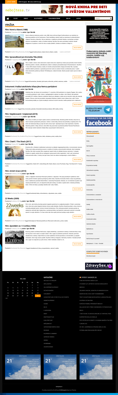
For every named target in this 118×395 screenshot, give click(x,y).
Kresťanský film (15, 136)
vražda (55, 52)
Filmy (15, 18)
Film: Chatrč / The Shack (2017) (18, 141)
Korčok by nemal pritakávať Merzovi (91, 303)
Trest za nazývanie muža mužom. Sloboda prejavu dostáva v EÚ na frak (95, 298)
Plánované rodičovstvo (54, 221)
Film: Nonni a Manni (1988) (16, 29)
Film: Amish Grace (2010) (15, 170)
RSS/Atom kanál (90, 256)
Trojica (80, 164)
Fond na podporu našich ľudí (89, 280)
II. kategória (47, 310)
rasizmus (60, 81)
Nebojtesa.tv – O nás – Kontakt (94, 243)
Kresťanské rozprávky (92, 160)
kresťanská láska (34, 193)
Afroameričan (32, 81)
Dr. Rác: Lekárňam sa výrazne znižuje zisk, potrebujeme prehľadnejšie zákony (93, 328)
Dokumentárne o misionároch (94, 199)
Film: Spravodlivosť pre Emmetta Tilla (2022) (23, 56)
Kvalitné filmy (14, 52)
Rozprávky (38, 18)
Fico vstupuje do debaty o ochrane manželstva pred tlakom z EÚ (96, 322)
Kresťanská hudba (91, 219)
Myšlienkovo (89, 229)
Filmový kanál (90, 136)
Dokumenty (14, 109)
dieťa (43, 136)
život (60, 136)
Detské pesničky (90, 180)
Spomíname (89, 233)
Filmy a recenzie (90, 155)
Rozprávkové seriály (91, 165)
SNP (54, 109)
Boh (31, 164)
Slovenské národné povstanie (44, 109)
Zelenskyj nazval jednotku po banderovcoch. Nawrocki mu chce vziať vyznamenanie (94, 292)
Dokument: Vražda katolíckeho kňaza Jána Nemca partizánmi (31, 86)
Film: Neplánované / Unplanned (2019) (21, 113)
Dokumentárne (54, 18)
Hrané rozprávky (90, 175)
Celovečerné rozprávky (92, 170)
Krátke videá (89, 209)
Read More (77, 47)
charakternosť (34, 248)
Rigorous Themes (71, 390)
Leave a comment (65, 52)
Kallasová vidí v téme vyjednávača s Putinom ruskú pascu (96, 308)
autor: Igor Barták (29, 32)
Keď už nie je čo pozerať (92, 238)
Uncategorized (48, 347)
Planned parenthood (41, 221)
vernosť (53, 248)
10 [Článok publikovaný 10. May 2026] (37, 287)
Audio (78, 18)
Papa (67, 164)
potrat (52, 136)
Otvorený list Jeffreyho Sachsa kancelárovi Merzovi (94, 285)
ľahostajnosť (32, 221)
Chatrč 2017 (36, 164)
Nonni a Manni (49, 52)
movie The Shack (60, 164)
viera (56, 193)
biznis (40, 136)
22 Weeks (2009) (12, 198)
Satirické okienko (91, 224)
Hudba (46, 303)
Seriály (27, 52)
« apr (6, 298)
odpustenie (51, 193)
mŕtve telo (50, 81)
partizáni (33, 109)
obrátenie (48, 136)
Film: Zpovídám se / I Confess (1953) (20, 225)
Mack (54, 164)
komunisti (28, 109)
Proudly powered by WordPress (50, 390)
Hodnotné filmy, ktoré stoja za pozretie (56, 297)
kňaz (23, 109)
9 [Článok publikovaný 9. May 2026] (32, 287)
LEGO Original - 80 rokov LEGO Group (29, 2)
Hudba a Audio (90, 214)
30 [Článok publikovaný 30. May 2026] (32, 295)
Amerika (39, 81)
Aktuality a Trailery (50, 280)
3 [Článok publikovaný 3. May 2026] (37, 285)
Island (43, 52)
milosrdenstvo (44, 193)
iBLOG (68, 18)
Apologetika (89, 146)
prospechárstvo (45, 248)
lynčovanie (44, 81)
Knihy (26, 18)
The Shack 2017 (73, 164)
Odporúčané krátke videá (52, 327)
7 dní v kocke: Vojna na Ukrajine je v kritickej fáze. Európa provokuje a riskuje (95, 315)
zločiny (61, 109)
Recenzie (21, 52)
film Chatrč (49, 164)
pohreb (56, 81)
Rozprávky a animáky (50, 333)
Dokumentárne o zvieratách (93, 194)
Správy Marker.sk (89, 277)
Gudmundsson (37, 52)
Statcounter (3, 394)
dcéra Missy (43, 164)
